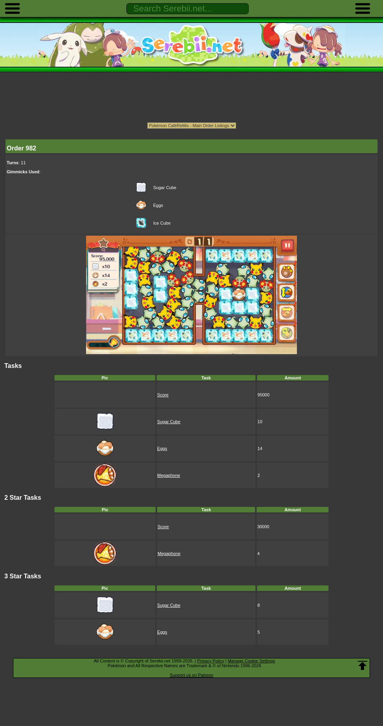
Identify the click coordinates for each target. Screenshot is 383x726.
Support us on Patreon (191, 675)
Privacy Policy (210, 660)
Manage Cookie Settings (251, 660)
